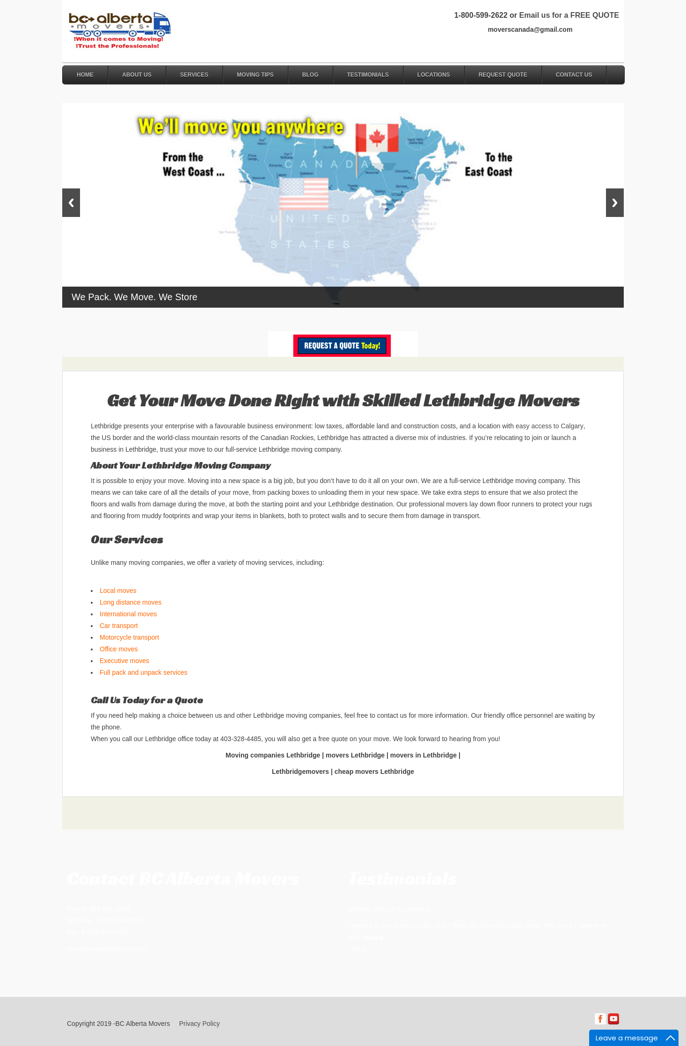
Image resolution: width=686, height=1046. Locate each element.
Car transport (119, 625)
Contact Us (574, 75)
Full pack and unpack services (144, 672)
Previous (71, 202)
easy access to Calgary (550, 426)
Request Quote (503, 75)
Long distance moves (130, 602)
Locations (433, 75)
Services (194, 75)
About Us (137, 75)
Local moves (118, 590)
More (374, 937)
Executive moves (124, 660)
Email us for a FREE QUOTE (569, 15)
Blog (310, 75)
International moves (128, 614)
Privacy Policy (199, 1023)
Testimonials (368, 75)
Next (615, 202)
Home (85, 75)
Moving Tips (255, 75)
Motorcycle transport (129, 637)
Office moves (119, 649)
